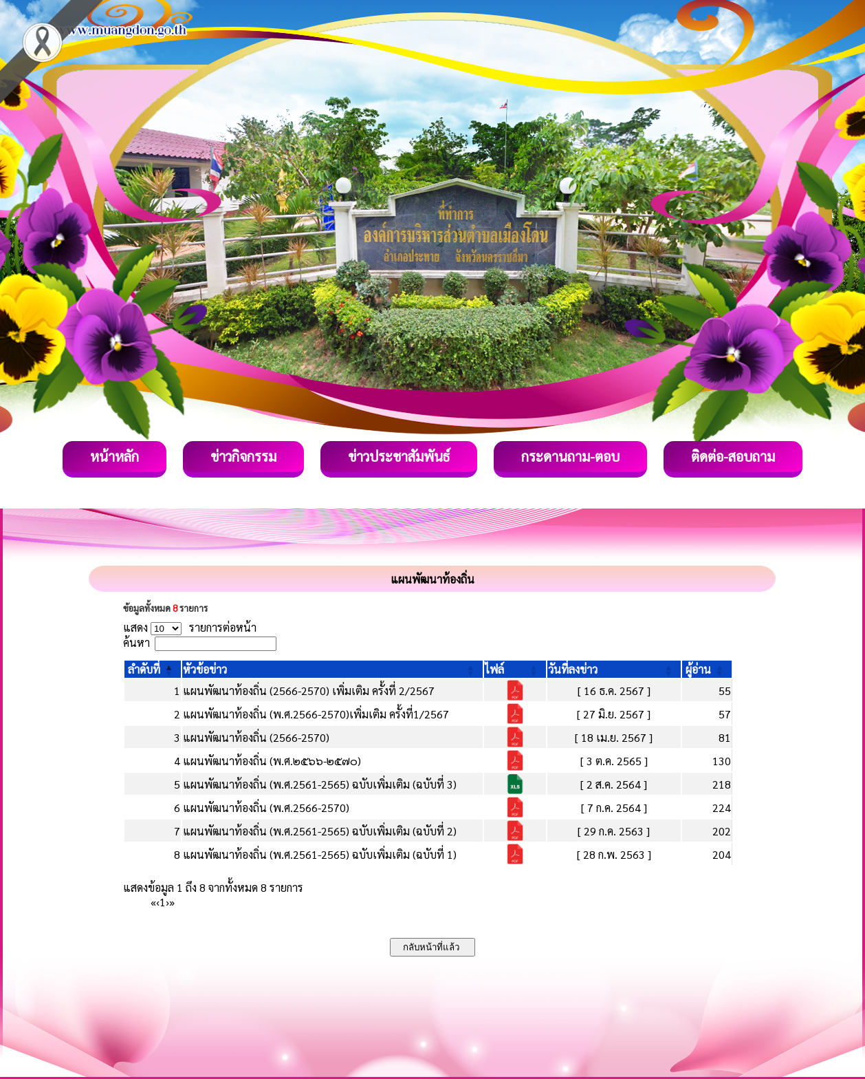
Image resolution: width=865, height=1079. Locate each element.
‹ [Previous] (158, 902)
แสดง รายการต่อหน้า (189, 627)
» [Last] (172, 902)
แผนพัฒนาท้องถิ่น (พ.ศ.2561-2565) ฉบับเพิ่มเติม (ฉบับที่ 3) (320, 784)
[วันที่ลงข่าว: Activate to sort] (614, 669)
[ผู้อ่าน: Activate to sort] (707, 669)
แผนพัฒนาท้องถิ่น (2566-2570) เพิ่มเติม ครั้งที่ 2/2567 (309, 690)
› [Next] (167, 902)
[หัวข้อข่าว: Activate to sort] (332, 669)
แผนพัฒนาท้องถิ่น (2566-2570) (256, 737)
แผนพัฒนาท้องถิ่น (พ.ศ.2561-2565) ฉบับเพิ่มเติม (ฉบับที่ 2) (320, 831)
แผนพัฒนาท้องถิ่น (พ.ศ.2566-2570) (266, 807)
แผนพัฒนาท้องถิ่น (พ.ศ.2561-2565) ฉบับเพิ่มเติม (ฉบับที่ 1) (320, 854)
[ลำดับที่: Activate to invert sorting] (152, 669)
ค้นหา (136, 642)
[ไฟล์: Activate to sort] (515, 669)
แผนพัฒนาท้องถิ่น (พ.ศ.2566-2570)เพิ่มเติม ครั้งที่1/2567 (316, 714)
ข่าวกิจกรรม (243, 456)
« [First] (153, 902)
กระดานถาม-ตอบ (570, 456)
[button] (144, 669)
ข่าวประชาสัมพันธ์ (399, 456)
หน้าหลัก (114, 456)
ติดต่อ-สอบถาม (733, 456)
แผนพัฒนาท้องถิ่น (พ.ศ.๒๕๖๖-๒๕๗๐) (272, 761)
